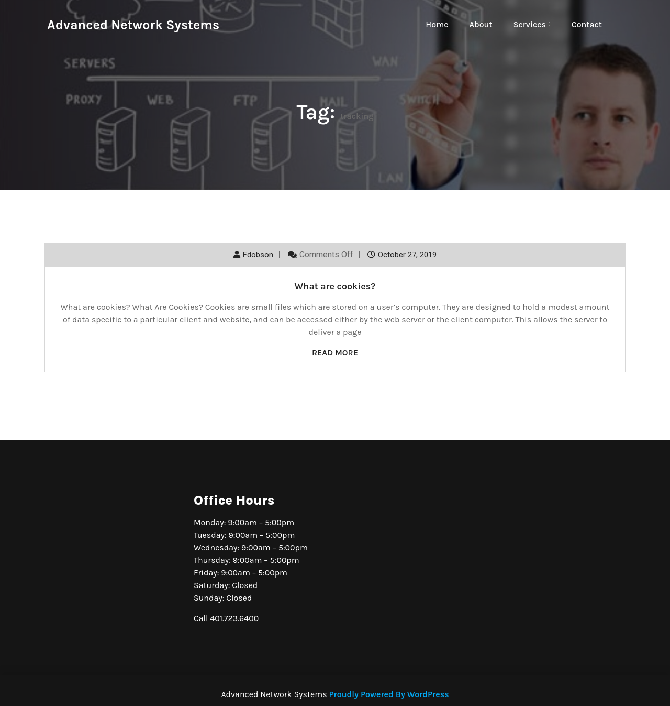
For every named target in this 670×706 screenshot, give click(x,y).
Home (437, 24)
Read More (335, 352)
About (481, 24)
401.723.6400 (234, 618)
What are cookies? (334, 286)
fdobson (258, 254)
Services (529, 24)
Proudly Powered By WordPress (389, 694)
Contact (587, 24)
